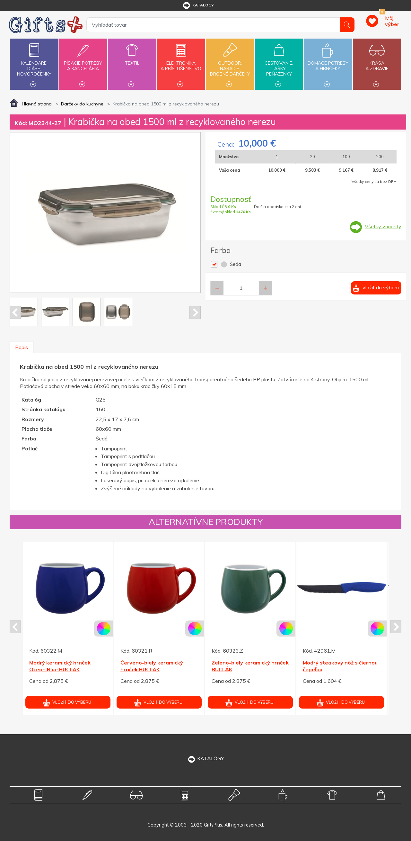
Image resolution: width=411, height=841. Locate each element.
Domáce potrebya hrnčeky (328, 62)
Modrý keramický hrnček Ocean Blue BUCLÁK (60, 666)
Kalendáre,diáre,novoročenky (34, 63)
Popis (21, 347)
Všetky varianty (383, 226)
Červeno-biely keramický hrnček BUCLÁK (151, 666)
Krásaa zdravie (377, 62)
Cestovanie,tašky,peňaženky (279, 63)
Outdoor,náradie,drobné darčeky (230, 63)
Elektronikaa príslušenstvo (181, 62)
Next (195, 312)
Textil (132, 59)
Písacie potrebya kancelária (83, 62)
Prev (15, 312)
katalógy (198, 5)
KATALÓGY (205, 758)
